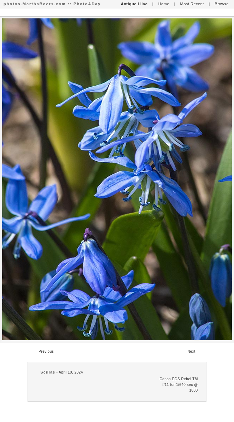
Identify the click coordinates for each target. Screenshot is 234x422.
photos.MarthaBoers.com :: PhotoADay (52, 4)
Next (191, 351)
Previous (46, 351)
